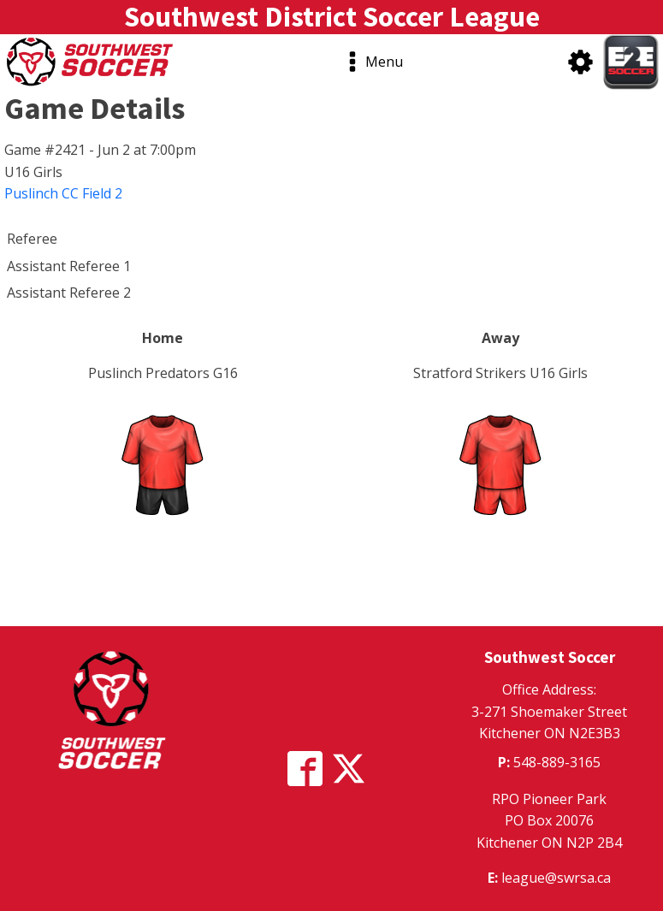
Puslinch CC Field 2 (63, 193)
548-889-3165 (557, 762)
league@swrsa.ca (556, 877)
